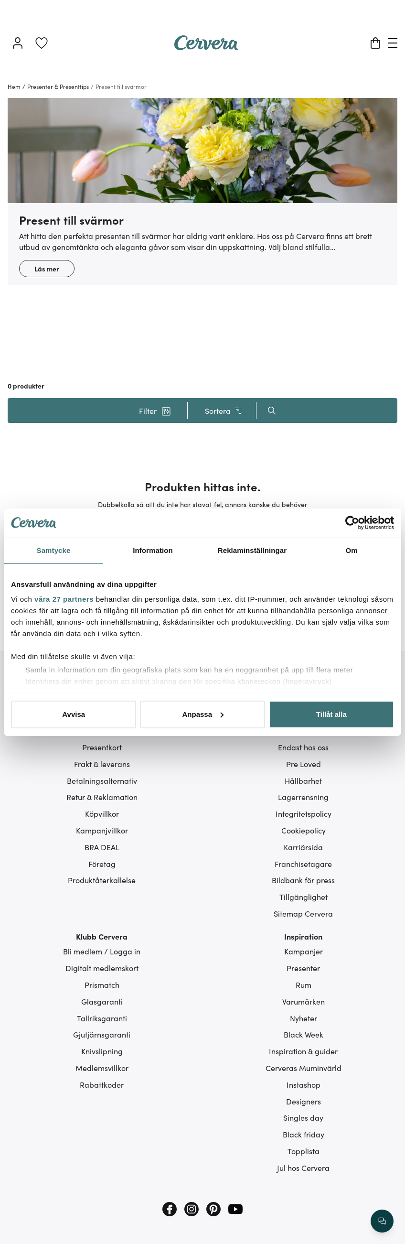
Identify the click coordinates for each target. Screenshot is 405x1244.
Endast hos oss (303, 747)
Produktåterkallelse (102, 880)
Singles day (303, 1117)
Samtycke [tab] (54, 550)
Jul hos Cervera (303, 1167)
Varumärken (303, 1001)
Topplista (304, 1151)
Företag (102, 863)
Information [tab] (153, 550)
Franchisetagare (303, 863)
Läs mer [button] (46, 268)
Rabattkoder (102, 1084)
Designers (303, 1101)
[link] (41, 43)
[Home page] (206, 47)
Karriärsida (303, 847)
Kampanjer (303, 951)
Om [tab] (351, 550)
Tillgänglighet (303, 896)
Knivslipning (102, 1051)
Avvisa (73, 714)
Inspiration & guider (303, 1051)
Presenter (303, 968)
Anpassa (203, 714)
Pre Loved (303, 763)
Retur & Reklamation (102, 796)
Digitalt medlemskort (102, 968)
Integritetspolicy (303, 813)
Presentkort (102, 747)
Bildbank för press (303, 880)
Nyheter (303, 1018)
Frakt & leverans (102, 763)
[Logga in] (17, 43)
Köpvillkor (102, 813)
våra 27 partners (64, 599)
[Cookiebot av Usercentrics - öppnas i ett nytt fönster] (352, 523)
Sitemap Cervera (303, 913)
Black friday (303, 1134)
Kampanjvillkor (102, 830)
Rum (303, 984)
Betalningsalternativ (102, 780)
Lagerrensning (303, 796)
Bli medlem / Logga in (101, 951)
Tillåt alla (331, 714)
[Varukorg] (375, 43)
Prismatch (102, 984)
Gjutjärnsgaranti (101, 1034)
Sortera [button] (224, 410)
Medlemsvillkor (101, 1067)
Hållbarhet (303, 780)
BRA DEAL (102, 847)
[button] (155, 410)
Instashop (303, 1084)
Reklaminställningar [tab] (252, 550)
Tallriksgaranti (102, 1018)
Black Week (303, 1034)
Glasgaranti (102, 1001)
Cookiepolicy (303, 830)
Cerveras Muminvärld (303, 1067)
